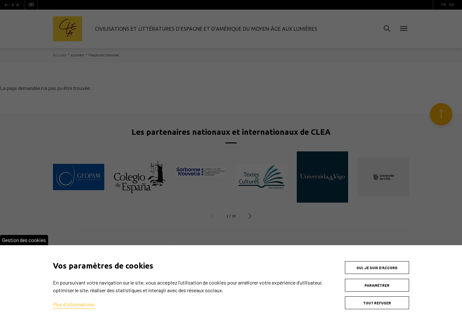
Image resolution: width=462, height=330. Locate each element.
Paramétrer (376, 285)
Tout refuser (377, 303)
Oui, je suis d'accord (377, 267)
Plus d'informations (74, 304)
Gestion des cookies (24, 240)
